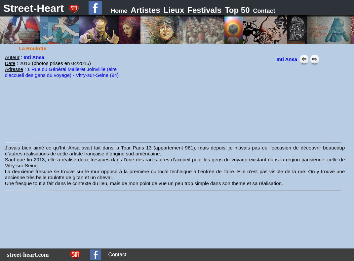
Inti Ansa (33, 57)
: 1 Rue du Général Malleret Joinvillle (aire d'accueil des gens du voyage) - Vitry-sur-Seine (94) (62, 72)
